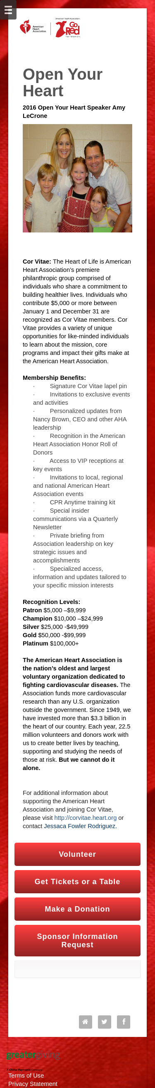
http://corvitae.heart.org (86, 817)
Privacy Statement (32, 1084)
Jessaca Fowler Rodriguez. (80, 826)
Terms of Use (26, 1075)
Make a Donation (77, 909)
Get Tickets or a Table (77, 882)
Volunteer (77, 854)
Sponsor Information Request (77, 940)
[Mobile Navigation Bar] (8, 10)
